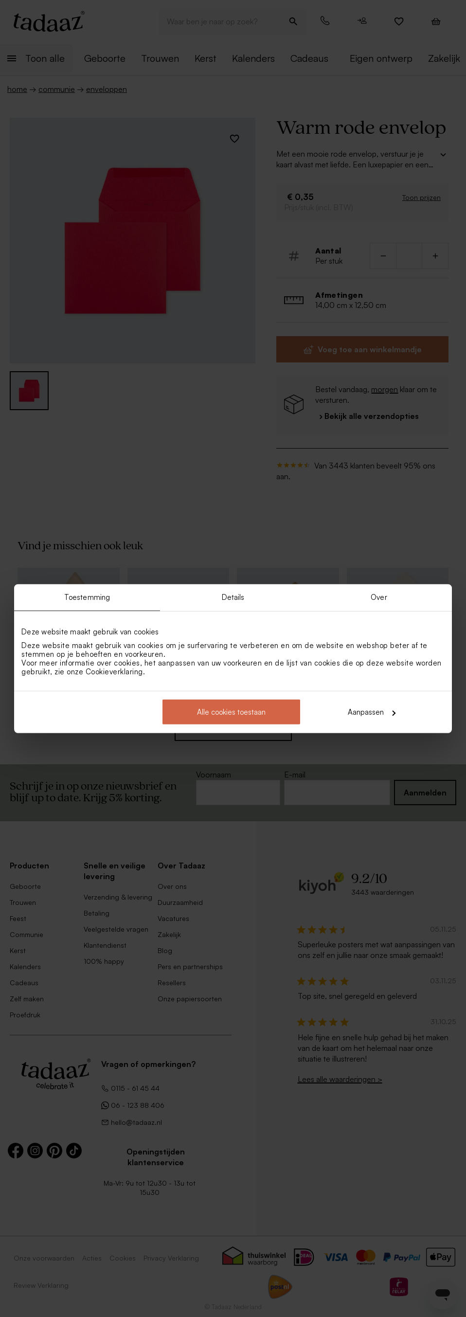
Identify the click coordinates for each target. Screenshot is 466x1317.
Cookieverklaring (114, 671)
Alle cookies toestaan (231, 712)
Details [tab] (233, 596)
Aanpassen (371, 712)
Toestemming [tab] (87, 596)
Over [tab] (379, 596)
